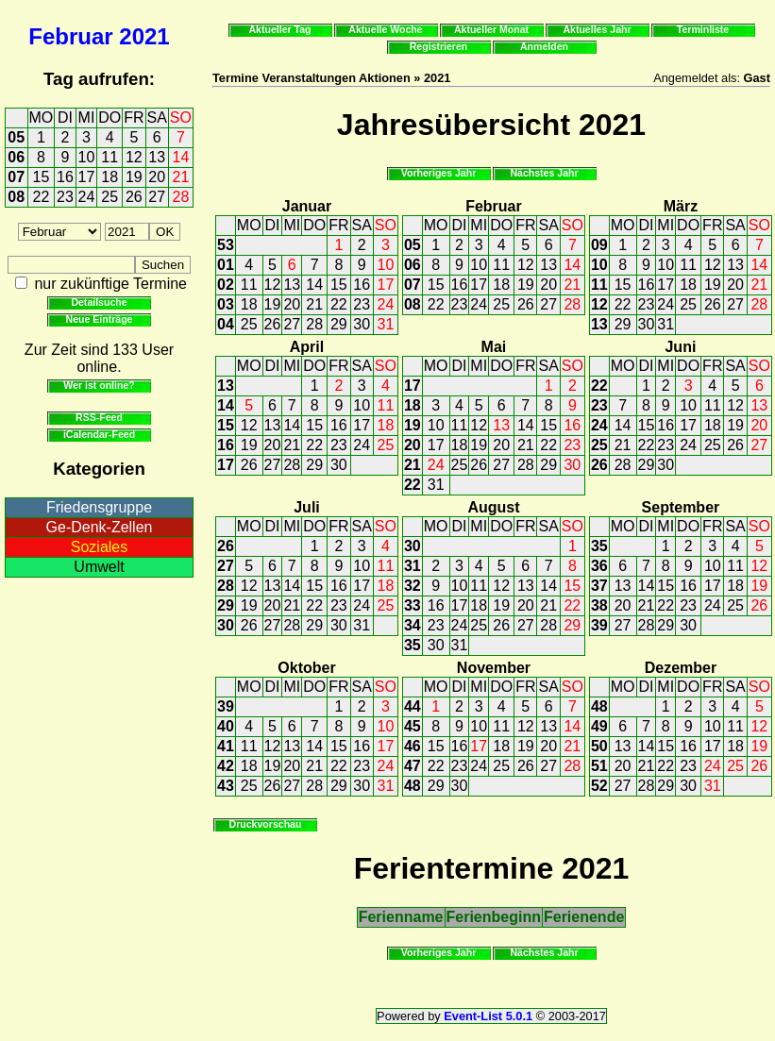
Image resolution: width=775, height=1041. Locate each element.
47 (412, 766)
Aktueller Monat (491, 29)
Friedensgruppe (99, 507)
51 (599, 766)
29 (338, 324)
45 (412, 726)
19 (134, 177)
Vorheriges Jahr (439, 172)
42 (225, 766)
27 (156, 197)
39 (599, 625)
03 (225, 304)
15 (41, 177)
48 (412, 786)
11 (109, 157)
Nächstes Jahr (544, 172)
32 (412, 586)
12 (134, 157)
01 (225, 265)
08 (16, 197)
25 (109, 197)
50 (599, 746)
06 (16, 157)
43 (225, 786)
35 (412, 645)
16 (65, 177)
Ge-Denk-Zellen (99, 527)
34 (412, 625)
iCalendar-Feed (99, 434)
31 (386, 324)
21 (181, 177)
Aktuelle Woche (385, 29)
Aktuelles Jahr (597, 29)
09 (599, 245)
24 (86, 197)
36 (599, 566)
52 (599, 786)
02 (225, 285)
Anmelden (544, 46)
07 (16, 177)
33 (412, 605)
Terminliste (703, 29)
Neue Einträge (99, 319)
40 (225, 726)
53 (225, 245)
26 (134, 197)
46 (412, 746)
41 (225, 746)
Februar (70, 36)
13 (156, 157)
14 (181, 157)
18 (109, 177)
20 (156, 177)
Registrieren (439, 46)
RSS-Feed (99, 417)
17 (86, 177)
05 (16, 137)
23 (65, 197)
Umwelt (99, 567)
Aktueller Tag (279, 29)
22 (41, 197)
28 (181, 197)
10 (86, 157)
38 (599, 605)
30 (361, 324)
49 (599, 726)
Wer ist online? (98, 385)
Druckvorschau (265, 824)
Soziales (99, 547)
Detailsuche (98, 302)
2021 (144, 36)
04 (225, 324)
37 (599, 586)
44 (412, 706)
